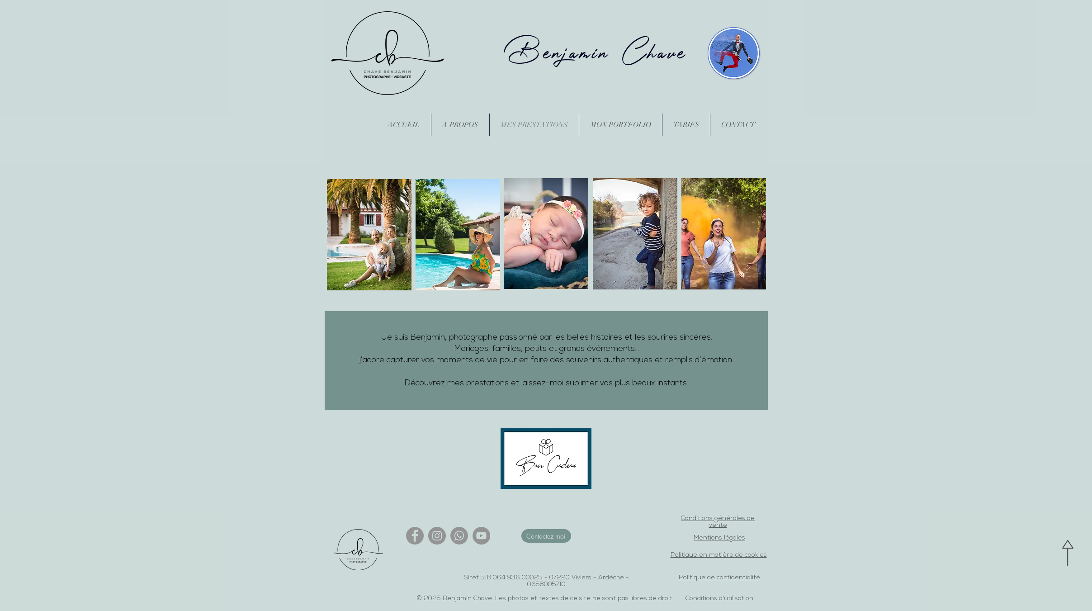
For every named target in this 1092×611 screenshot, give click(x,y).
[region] (369, 235)
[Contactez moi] (546, 536)
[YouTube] (481, 536)
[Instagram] (437, 536)
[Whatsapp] (459, 536)
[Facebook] (415, 536)
